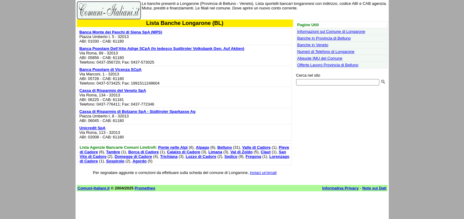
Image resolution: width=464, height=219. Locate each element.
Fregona (253, 156)
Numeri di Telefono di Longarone (326, 51)
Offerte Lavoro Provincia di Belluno (328, 65)
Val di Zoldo (241, 152)
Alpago (202, 147)
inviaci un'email (263, 172)
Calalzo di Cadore (183, 152)
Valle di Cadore (256, 147)
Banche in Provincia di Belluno (324, 38)
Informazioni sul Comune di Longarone (331, 31)
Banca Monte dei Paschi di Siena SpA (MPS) (121, 32)
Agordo (140, 161)
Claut (266, 152)
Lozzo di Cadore (201, 156)
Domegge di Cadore (133, 156)
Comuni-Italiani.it (94, 188)
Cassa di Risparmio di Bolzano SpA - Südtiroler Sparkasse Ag (138, 111)
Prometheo (145, 188)
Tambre (113, 152)
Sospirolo (115, 161)
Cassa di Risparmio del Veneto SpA (113, 90)
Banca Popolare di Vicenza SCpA (111, 69)
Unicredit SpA (93, 128)
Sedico (231, 156)
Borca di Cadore (143, 152)
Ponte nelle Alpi (173, 147)
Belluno (224, 147)
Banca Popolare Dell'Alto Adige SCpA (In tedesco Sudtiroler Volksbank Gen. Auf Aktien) (162, 48)
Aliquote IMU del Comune (319, 58)
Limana (215, 152)
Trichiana (169, 156)
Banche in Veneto (312, 45)
